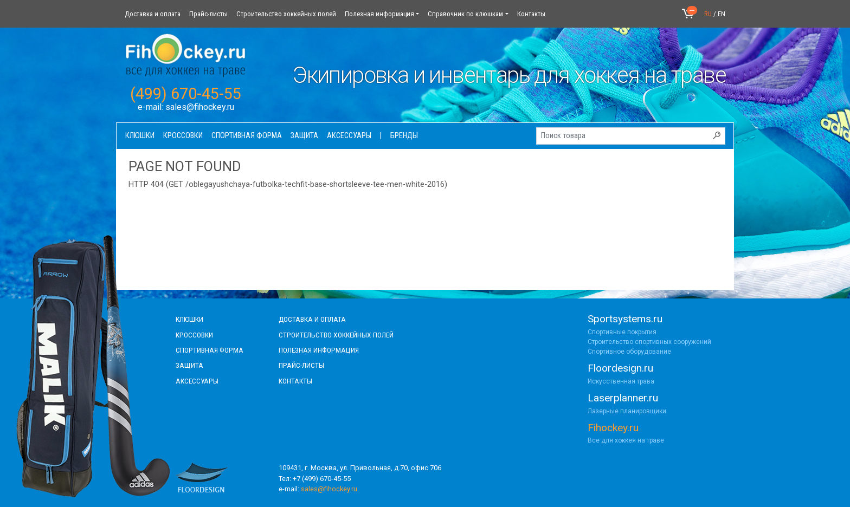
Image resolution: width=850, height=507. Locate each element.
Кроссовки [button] (183, 135)
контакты (295, 380)
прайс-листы (301, 365)
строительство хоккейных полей (336, 334)
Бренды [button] (404, 135)
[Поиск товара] (630, 136)
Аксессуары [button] (349, 135)
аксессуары (197, 380)
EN (721, 14)
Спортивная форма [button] (246, 135)
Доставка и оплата (153, 14)
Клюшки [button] (139, 135)
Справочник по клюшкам (465, 14)
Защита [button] (304, 135)
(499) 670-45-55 (185, 93)
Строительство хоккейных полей (286, 14)
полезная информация (319, 350)
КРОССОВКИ (194, 334)
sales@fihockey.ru (199, 107)
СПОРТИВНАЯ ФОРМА (209, 350)
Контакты (531, 14)
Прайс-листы (208, 14)
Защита (189, 365)
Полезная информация (379, 14)
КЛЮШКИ (189, 319)
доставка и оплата (312, 319)
